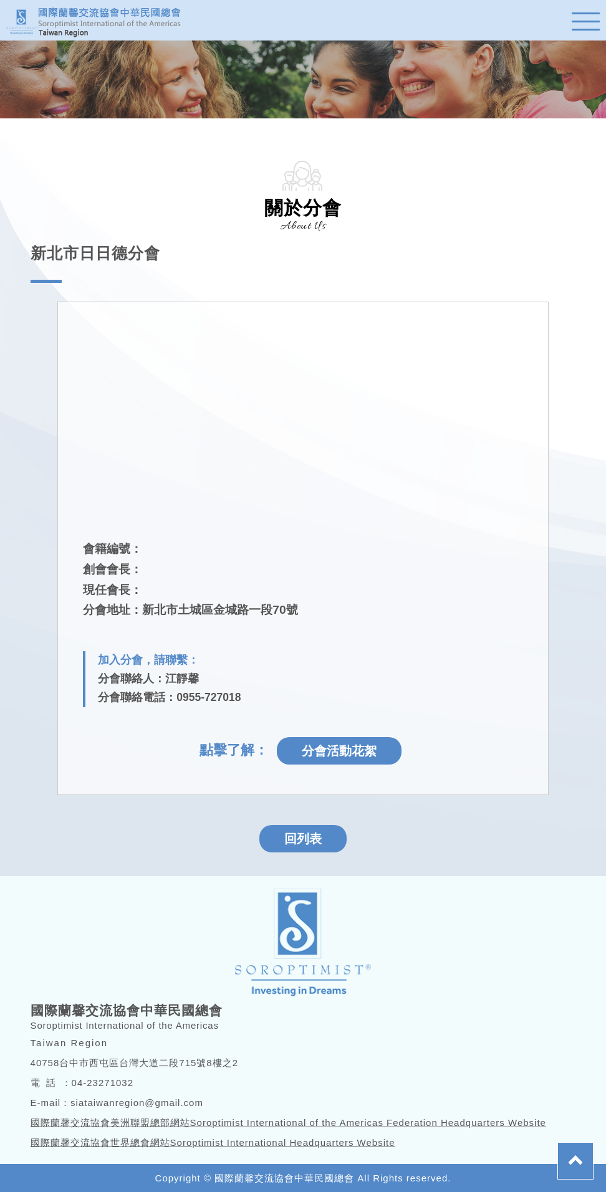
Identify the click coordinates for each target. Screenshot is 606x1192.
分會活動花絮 (339, 751)
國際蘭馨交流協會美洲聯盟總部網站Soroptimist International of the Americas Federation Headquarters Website (288, 1122)
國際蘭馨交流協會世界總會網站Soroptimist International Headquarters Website (213, 1142)
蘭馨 (99, 20)
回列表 (303, 839)
